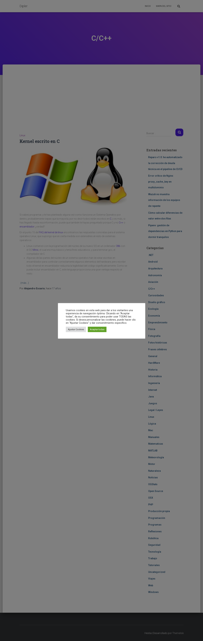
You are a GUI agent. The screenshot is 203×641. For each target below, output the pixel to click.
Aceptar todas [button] (97, 329)
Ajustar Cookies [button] (76, 329)
